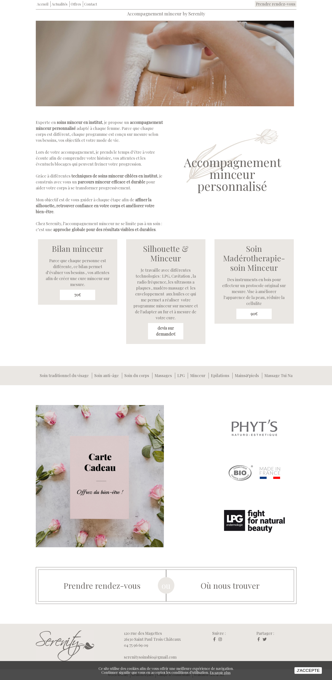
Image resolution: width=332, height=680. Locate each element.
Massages (163, 375)
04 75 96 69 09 (136, 645)
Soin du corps (136, 375)
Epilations (220, 375)
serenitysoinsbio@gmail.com (150, 657)
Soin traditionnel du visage (64, 375)
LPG (181, 375)
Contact (90, 4)
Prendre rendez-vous (275, 4)
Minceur (197, 375)
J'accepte (308, 670)
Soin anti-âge (106, 375)
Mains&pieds (247, 375)
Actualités (59, 4)
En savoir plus (220, 672)
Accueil (42, 4)
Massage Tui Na (278, 375)
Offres (76, 4)
